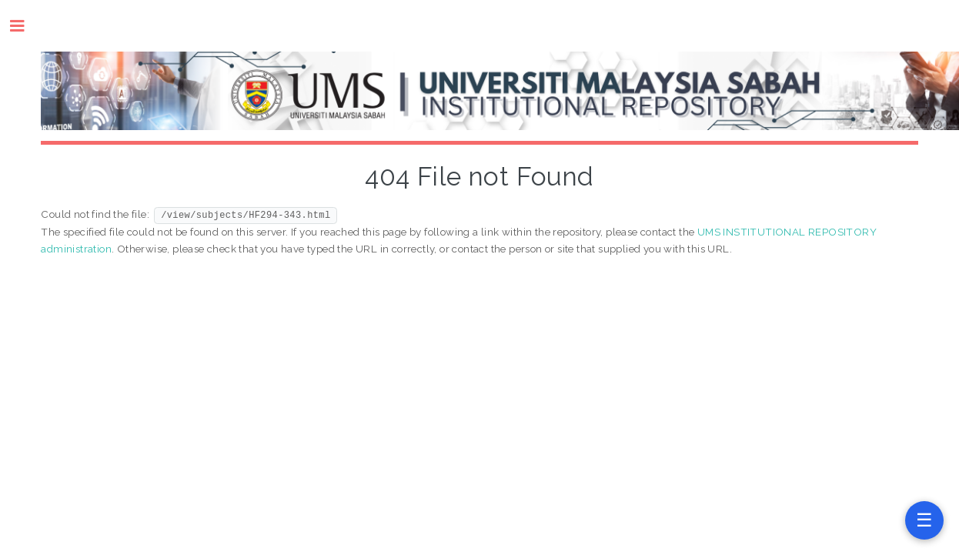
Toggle (25, 26)
